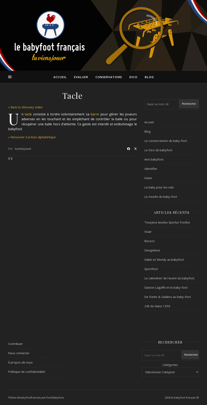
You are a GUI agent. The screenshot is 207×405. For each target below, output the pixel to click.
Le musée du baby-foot (160, 197)
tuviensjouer (23, 149)
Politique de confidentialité (26, 372)
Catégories (170, 365)
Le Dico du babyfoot (158, 150)
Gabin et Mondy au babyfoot (164, 259)
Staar (148, 232)
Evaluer (81, 77)
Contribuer (15, 344)
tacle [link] (28, 114)
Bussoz (149, 241)
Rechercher (189, 103)
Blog (149, 77)
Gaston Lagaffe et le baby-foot (166, 287)
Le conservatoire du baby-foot (165, 141)
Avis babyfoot (154, 159)
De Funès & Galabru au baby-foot (167, 297)
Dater (148, 178)
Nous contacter (19, 353)
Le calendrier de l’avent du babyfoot (169, 278)
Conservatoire (108, 77)
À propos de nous (20, 362)
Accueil (60, 77)
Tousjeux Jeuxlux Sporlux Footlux (167, 222)
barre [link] (95, 114)
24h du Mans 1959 (157, 306)
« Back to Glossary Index (25, 107)
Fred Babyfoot (55, 397)
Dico (133, 77)
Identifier (150, 169)
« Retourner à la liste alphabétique (32, 137)
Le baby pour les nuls (159, 187)
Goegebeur (152, 250)
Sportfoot (151, 269)
